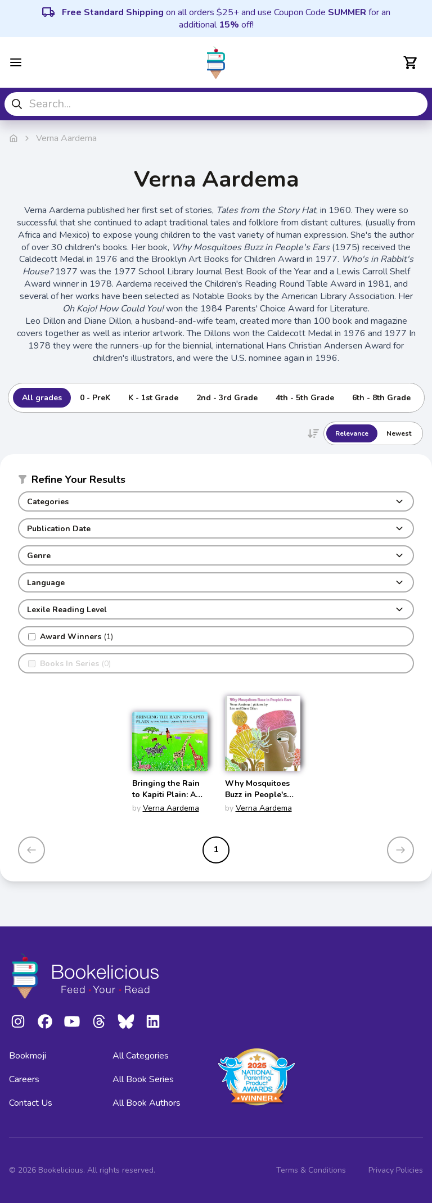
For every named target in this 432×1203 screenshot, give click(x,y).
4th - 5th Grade (305, 397)
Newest (398, 433)
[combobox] (216, 104)
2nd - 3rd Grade (227, 397)
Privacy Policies (395, 1170)
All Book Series (143, 1079)
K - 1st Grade (153, 397)
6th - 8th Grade (381, 397)
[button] (216, 481)
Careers (24, 1079)
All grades (42, 397)
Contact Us (30, 1103)
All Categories (140, 1056)
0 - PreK (95, 397)
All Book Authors (146, 1103)
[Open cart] (410, 62)
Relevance (351, 433)
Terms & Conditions (311, 1170)
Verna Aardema (171, 808)
